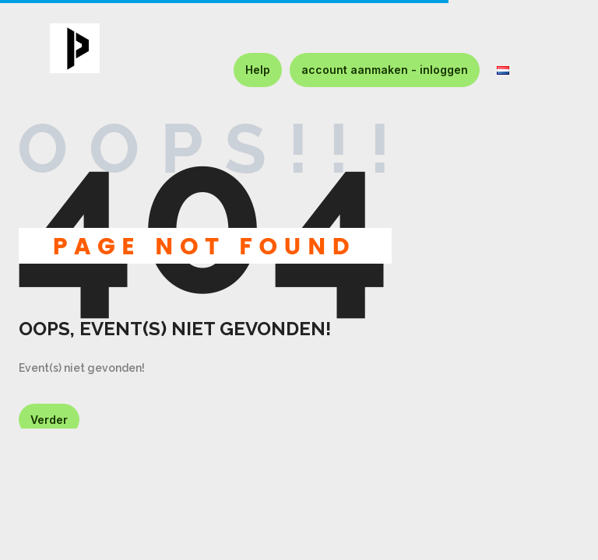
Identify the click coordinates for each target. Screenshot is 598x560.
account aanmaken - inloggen (384, 69)
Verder (49, 419)
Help (257, 69)
